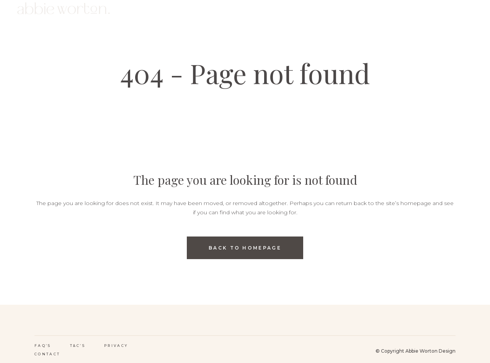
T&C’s (78, 345)
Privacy (116, 345)
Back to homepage (245, 248)
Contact (47, 354)
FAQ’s (42, 345)
